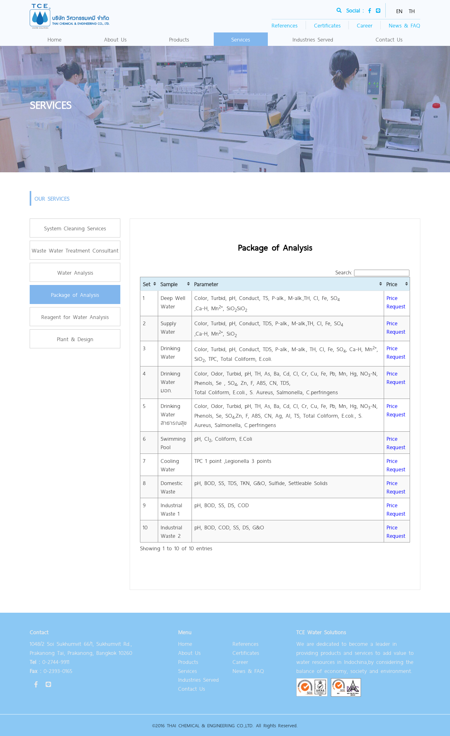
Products (179, 39)
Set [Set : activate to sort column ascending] (146, 284)
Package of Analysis (75, 294)
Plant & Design (75, 339)
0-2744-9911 (49, 661)
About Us (115, 39)
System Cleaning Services (75, 228)
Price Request (396, 301)
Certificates (327, 25)
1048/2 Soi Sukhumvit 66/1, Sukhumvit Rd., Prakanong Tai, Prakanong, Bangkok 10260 (81, 648)
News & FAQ (404, 25)
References (285, 25)
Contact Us (389, 39)
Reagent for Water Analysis (75, 316)
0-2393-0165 (51, 670)
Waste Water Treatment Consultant (75, 250)
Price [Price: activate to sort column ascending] (391, 284)
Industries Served (312, 39)
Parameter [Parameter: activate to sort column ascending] (206, 284)
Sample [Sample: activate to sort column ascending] (169, 284)
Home (55, 39)
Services (240, 39)
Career (364, 25)
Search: (372, 272)
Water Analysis (75, 272)
